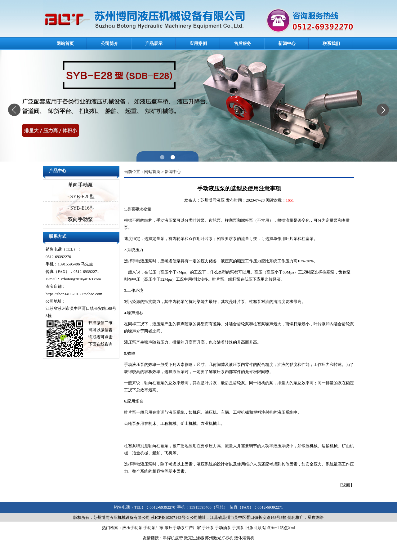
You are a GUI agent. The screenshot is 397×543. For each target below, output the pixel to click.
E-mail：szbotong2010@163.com (73, 279)
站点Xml (287, 527)
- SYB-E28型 (80, 196)
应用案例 (198, 43)
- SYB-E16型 (80, 208)
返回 (346, 485)
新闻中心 (287, 43)
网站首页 (65, 43)
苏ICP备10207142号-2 (170, 517)
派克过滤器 (194, 538)
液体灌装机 (244, 538)
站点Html (270, 527)
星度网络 (316, 517)
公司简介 (109, 43)
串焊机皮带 (173, 538)
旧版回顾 (253, 527)
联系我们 (331, 43)
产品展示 (154, 43)
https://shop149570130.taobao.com (74, 294)
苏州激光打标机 (219, 538)
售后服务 (242, 43)
